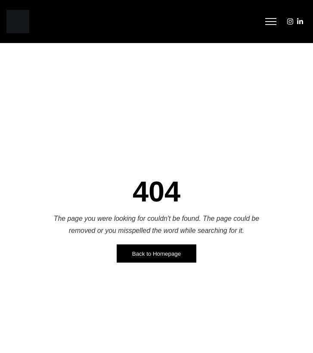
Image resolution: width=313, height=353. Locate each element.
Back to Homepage (156, 254)
